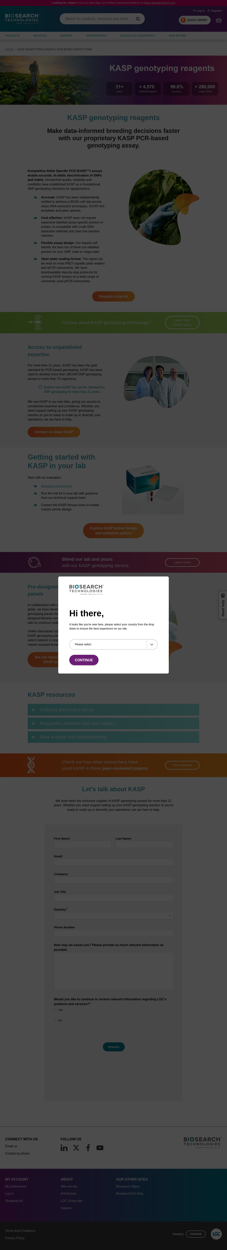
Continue (84, 660)
